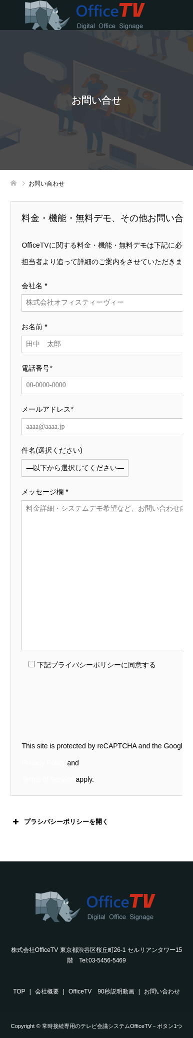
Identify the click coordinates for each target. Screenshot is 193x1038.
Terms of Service (48, 779)
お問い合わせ (162, 991)
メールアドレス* (47, 409)
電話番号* (37, 368)
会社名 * (34, 286)
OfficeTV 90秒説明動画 (101, 991)
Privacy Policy (43, 763)
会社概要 (47, 991)
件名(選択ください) (52, 450)
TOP (19, 991)
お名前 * (34, 327)
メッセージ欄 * (45, 492)
